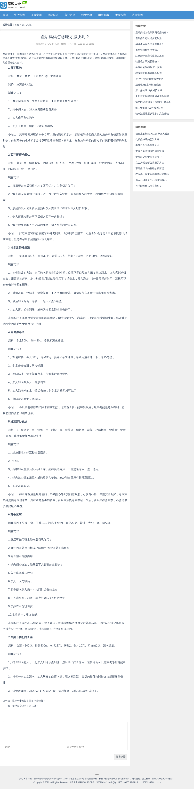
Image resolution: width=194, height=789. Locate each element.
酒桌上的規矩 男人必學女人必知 (152, 133)
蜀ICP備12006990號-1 (97, 782)
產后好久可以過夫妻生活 (148, 38)
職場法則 (53, 14)
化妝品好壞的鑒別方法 (147, 139)
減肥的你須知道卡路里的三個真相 (153, 102)
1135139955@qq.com (150, 782)
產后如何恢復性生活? (146, 50)
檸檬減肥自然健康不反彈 (148, 73)
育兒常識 (69, 14)
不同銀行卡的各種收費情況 (149, 168)
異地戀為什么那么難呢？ (148, 185)
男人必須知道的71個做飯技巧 (151, 180)
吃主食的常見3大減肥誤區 (149, 107)
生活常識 (19, 14)
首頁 (5, 14)
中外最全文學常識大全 (147, 145)
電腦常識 (120, 14)
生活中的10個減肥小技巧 (148, 67)
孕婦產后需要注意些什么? (149, 44)
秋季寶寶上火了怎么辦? (24, 705)
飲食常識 (86, 14)
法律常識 (137, 14)
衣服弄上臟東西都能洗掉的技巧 (152, 174)
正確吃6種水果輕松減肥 (148, 84)
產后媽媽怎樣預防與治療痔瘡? (151, 32)
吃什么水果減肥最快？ (147, 61)
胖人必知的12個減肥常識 (148, 90)
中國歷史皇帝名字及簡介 (148, 156)
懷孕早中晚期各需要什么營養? (28, 700)
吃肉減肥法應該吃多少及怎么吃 (152, 113)
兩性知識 (103, 14)
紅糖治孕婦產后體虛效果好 (149, 55)
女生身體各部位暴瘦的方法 (149, 162)
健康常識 (36, 14)
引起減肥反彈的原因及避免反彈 (152, 96)
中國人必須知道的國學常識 (149, 151)
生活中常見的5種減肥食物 (149, 78)
